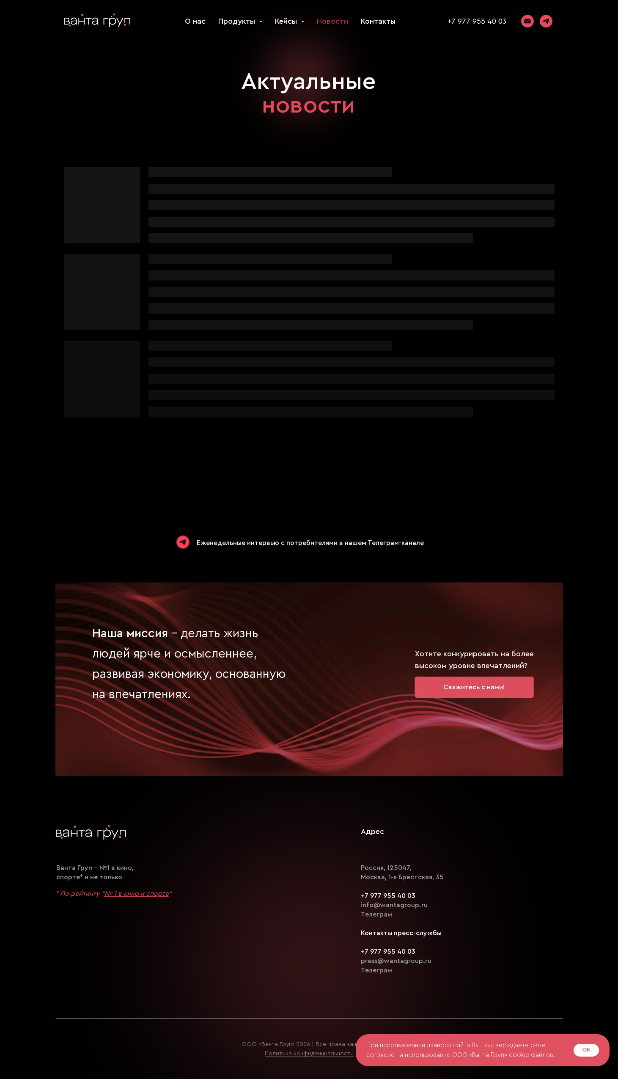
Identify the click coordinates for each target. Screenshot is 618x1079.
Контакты (378, 21)
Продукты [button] (237, 21)
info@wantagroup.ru (394, 905)
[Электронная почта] (527, 21)
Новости (332, 21)
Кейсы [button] (287, 21)
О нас (195, 21)
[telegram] (546, 21)
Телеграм (376, 914)
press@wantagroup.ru (396, 961)
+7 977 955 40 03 (476, 21)
